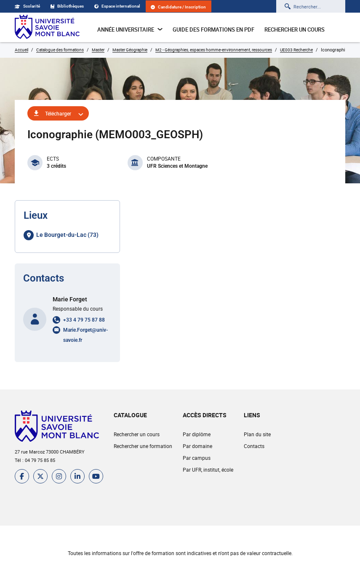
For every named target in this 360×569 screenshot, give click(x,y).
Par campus (197, 457)
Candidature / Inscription (178, 7)
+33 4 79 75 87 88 (84, 320)
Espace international (117, 6)
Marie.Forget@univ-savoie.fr (85, 335)
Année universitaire (130, 29)
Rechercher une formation (143, 446)
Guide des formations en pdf (213, 29)
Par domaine (197, 446)
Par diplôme (197, 434)
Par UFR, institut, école (208, 469)
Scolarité (27, 6)
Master (98, 50)
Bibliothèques (67, 6)
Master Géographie (129, 50)
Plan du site (257, 434)
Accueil (21, 50)
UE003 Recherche (296, 50)
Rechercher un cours (294, 29)
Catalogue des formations (60, 50)
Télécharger (58, 113)
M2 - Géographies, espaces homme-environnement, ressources (213, 50)
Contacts (254, 446)
